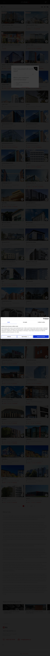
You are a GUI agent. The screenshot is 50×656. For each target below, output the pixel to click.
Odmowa (9, 336)
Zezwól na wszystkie (41, 336)
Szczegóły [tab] (25, 322)
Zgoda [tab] (8, 322)
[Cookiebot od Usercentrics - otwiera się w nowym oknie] (44, 319)
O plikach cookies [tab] (41, 322)
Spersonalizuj (25, 336)
